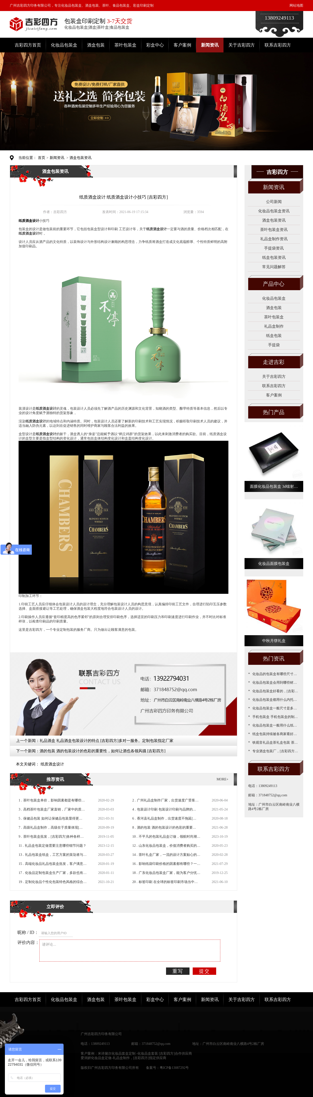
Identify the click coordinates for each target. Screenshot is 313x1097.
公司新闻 (274, 202)
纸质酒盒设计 (52, 764)
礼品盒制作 (274, 326)
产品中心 (273, 284)
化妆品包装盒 (64, 45)
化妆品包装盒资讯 (274, 211)
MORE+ (222, 779)
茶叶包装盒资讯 (274, 229)
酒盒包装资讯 (80, 158)
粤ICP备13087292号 (174, 1068)
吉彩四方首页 (28, 45)
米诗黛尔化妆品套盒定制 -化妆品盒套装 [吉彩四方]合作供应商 (145, 1053)
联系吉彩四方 (278, 45)
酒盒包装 (96, 45)
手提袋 (274, 345)
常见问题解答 (274, 267)
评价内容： (28, 942)
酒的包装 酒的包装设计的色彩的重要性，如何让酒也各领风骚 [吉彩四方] (103, 751)
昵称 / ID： (28, 932)
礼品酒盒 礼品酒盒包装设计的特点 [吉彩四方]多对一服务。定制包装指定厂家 (106, 741)
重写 (177, 971)
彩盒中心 (155, 45)
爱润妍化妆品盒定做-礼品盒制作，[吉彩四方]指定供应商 (123, 1058)
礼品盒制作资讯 (274, 239)
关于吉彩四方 (241, 45)
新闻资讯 (210, 45)
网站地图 (296, 5)
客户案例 (182, 45)
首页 (41, 158)
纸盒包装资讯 (274, 257)
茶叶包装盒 (125, 45)
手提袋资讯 (274, 248)
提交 (204, 971)
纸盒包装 (274, 336)
